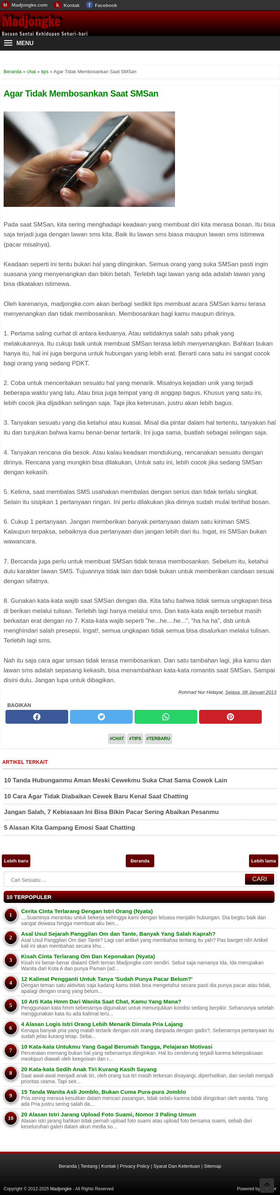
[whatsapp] (166, 717)
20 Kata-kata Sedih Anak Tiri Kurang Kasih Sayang (89, 1069)
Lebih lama (263, 861)
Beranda (140, 861)
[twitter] (101, 717)
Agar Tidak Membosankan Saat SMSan (81, 93)
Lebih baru (16, 861)
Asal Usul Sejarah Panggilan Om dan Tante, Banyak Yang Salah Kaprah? (118, 934)
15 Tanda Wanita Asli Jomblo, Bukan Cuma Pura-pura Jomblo (103, 1092)
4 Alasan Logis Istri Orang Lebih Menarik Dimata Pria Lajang (102, 1024)
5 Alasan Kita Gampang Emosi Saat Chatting (69, 827)
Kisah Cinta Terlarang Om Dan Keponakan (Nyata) (88, 956)
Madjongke (31, 21)
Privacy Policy (134, 1166)
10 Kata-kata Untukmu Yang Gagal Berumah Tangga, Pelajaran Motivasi (117, 1046)
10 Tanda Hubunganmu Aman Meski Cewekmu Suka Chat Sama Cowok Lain (115, 780)
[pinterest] (230, 717)
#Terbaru (158, 738)
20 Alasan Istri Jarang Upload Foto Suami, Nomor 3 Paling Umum (108, 1114)
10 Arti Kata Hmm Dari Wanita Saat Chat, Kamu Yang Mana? (101, 1001)
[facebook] (36, 717)
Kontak (71, 5)
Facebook (106, 5)
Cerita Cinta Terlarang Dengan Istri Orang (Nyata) (87, 911)
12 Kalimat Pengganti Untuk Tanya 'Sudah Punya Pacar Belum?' (106, 979)
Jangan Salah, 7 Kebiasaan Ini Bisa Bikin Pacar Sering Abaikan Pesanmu (111, 812)
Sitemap (212, 1166)
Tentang (89, 1166)
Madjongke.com (29, 5)
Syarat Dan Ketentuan (176, 1166)
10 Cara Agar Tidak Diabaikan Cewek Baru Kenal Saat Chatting (96, 796)
